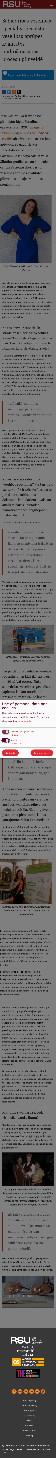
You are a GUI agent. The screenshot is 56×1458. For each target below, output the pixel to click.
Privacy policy (29, 1400)
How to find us (29, 1430)
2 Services (16, 734)
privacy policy (25, 720)
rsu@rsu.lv (38, 1449)
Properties (29, 1425)
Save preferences (42, 752)
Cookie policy (29, 1410)
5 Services (16, 743)
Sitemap (29, 1435)
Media (29, 1420)
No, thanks (10, 752)
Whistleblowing (29, 1405)
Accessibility (29, 1415)
